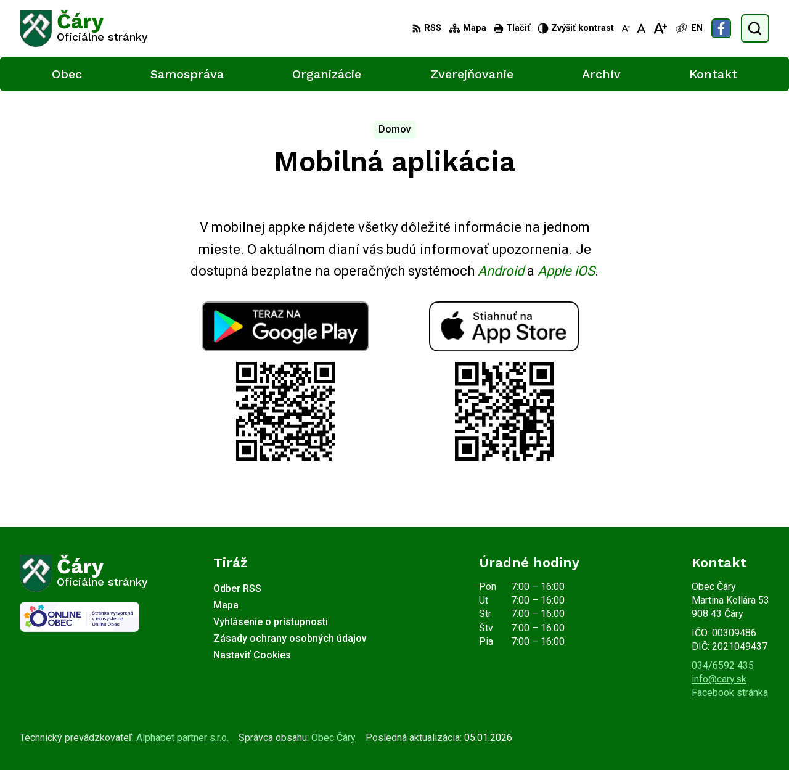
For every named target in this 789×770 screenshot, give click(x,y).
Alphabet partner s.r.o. (182, 737)
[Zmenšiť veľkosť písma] (626, 28)
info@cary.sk (719, 679)
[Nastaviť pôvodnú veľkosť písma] (641, 28)
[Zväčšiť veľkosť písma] (660, 28)
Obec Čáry (333, 737)
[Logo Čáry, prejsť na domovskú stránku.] (84, 28)
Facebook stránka (730, 692)
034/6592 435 (723, 665)
